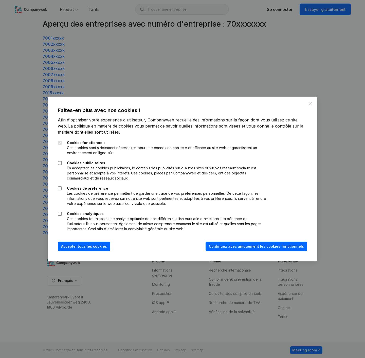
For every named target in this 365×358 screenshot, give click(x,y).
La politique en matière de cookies (100, 126)
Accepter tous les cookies (84, 246)
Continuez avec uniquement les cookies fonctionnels (256, 246)
